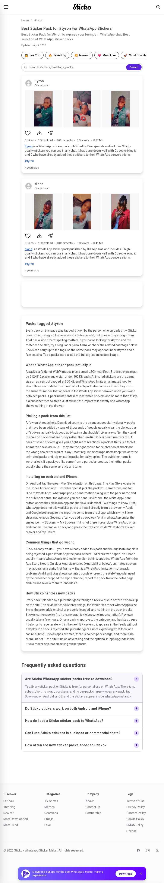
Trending (9, 807)
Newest (8, 813)
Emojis (48, 819)
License (131, 831)
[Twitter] (157, 850)
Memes (49, 807)
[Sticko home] (82, 7)
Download (125, 873)
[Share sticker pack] (50, 133)
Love (47, 825)
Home (25, 20)
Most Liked (10, 825)
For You (8, 801)
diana (28, 249)
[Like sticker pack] (28, 133)
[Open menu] (6, 7)
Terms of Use (135, 801)
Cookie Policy (135, 819)
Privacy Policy (135, 807)
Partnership (93, 813)
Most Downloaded (15, 819)
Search (134, 67)
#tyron (29, 161)
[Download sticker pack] (39, 133)
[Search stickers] (158, 7)
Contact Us (92, 807)
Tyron (29, 146)
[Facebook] (138, 850)
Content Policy (136, 813)
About (89, 801)
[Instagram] (147, 850)
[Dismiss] (141, 873)
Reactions (51, 813)
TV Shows (51, 801)
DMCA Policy (135, 825)
